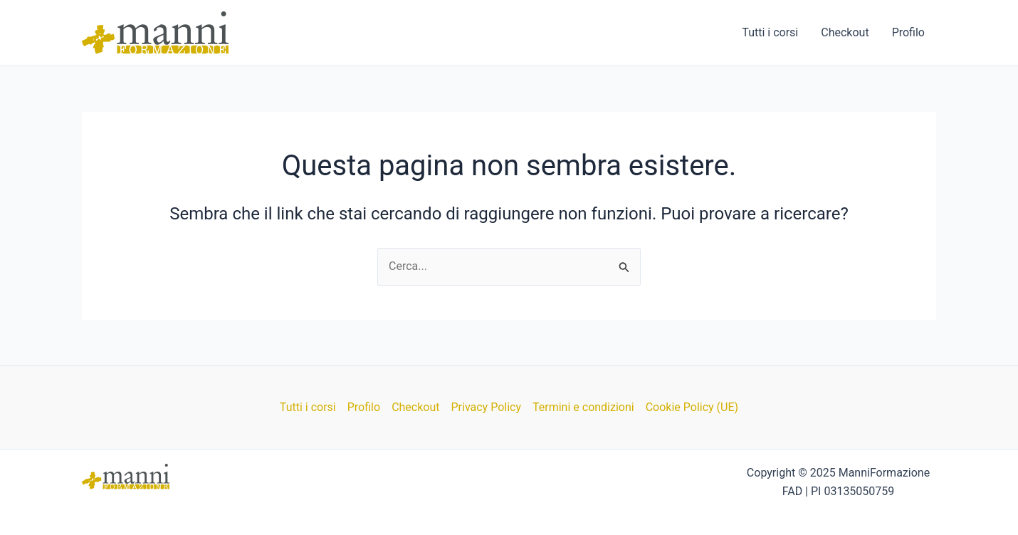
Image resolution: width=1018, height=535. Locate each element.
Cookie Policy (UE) (692, 407)
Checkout (845, 32)
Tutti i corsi (770, 32)
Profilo (908, 32)
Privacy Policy (486, 407)
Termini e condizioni (583, 407)
